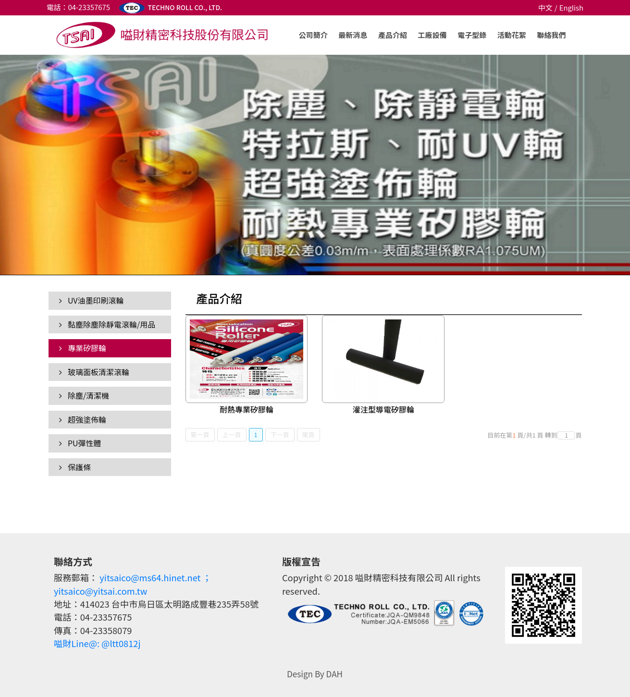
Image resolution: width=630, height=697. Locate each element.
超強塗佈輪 (82, 419)
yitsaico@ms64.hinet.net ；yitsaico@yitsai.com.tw (132, 584)
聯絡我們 (551, 35)
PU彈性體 (80, 443)
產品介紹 (392, 35)
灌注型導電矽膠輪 (383, 409)
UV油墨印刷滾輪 (91, 300)
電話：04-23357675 (78, 7)
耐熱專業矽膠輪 (246, 409)
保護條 (75, 467)
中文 (545, 7)
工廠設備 (432, 35)
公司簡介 (313, 35)
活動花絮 (511, 35)
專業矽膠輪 (82, 348)
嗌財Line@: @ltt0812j (97, 643)
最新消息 (352, 35)
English (571, 7)
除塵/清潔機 (84, 395)
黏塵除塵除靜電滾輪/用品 (107, 324)
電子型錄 (471, 35)
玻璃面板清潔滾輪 (94, 372)
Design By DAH (315, 674)
